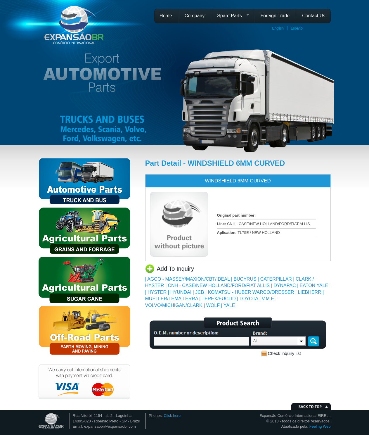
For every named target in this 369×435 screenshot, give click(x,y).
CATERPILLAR (276, 279)
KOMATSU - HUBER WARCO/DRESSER (251, 292)
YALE (229, 305)
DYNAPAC (284, 285)
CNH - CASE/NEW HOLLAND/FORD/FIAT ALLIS (219, 285)
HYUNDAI (180, 292)
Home (166, 15)
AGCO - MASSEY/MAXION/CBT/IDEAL (188, 279)
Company (195, 15)
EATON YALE (314, 285)
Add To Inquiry (175, 268)
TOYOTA (249, 298)
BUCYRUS (244, 279)
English (278, 28)
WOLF (213, 305)
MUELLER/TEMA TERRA (171, 298)
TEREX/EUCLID (218, 298)
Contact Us (313, 15)
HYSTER (157, 292)
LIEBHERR (309, 292)
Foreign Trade (275, 15)
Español (297, 28)
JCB (199, 292)
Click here (172, 415)
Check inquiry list (284, 353)
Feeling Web (320, 426)
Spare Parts (231, 17)
